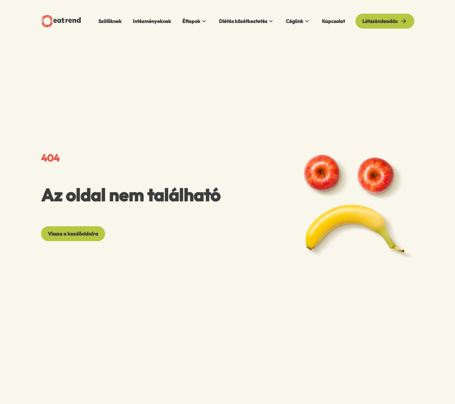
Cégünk (298, 21)
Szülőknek (110, 21)
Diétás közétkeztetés (247, 21)
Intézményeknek (152, 21)
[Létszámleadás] (384, 21)
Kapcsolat (333, 21)
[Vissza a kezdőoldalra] (73, 233)
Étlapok (195, 21)
